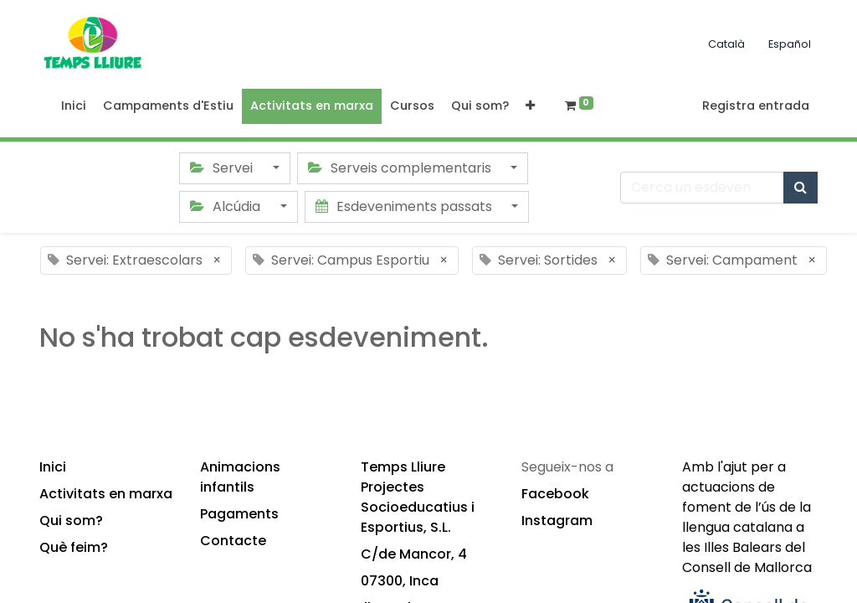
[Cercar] (800, 188)
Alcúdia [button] (227, 206)
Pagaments (239, 513)
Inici (52, 467)
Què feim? (73, 547)
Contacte (233, 540)
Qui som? (71, 520)
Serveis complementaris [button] (401, 168)
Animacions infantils (240, 477)
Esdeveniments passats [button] (405, 206)
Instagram (557, 520)
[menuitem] (74, 106)
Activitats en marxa (105, 493)
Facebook (555, 493)
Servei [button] (223, 168)
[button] (530, 106)
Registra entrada (755, 105)
